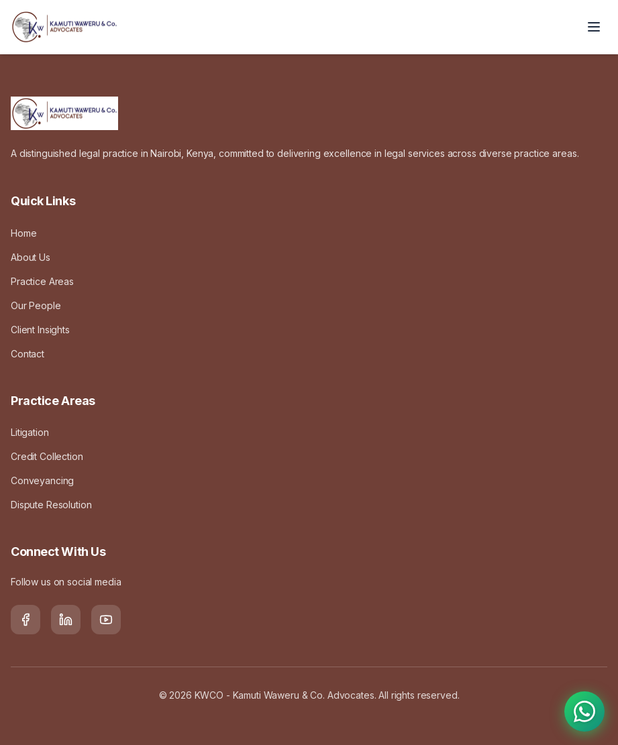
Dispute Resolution (51, 504)
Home (23, 233)
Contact (27, 353)
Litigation (30, 432)
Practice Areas (42, 281)
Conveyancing (42, 480)
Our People (36, 305)
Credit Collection (47, 456)
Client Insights (40, 329)
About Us (30, 257)
